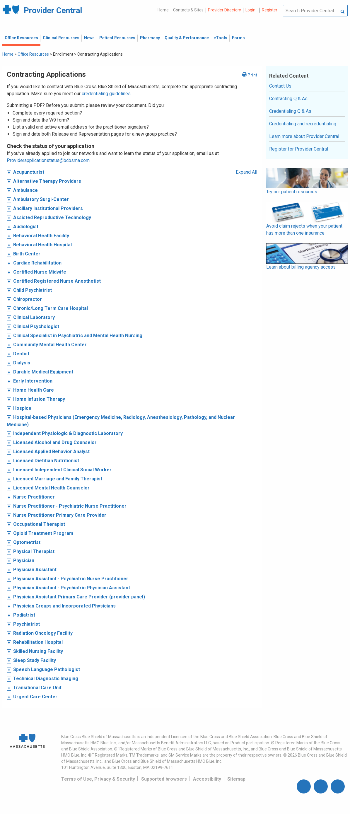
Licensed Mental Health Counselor (51, 488)
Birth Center (26, 254)
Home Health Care (33, 390)
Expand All (246, 172)
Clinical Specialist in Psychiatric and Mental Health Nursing (77, 335)
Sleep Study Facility (34, 660)
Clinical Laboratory (34, 317)
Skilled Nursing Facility (38, 651)
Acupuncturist (28, 172)
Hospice (22, 408)
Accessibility (207, 779)
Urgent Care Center (35, 696)
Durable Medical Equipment (43, 372)
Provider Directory (224, 10)
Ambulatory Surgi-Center (41, 199)
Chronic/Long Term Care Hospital (50, 308)
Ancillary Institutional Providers (48, 208)
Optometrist (26, 542)
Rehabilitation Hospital (38, 642)
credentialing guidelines (106, 93)
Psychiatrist (26, 624)
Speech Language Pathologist (46, 669)
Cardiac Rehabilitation (37, 263)
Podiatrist (24, 615)
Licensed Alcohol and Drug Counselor (55, 442)
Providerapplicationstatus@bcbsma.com (48, 160)
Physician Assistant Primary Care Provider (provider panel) (79, 597)
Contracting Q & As (288, 98)
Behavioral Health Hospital (42, 245)
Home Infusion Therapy (39, 399)
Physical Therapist (33, 551)
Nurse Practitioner (34, 497)
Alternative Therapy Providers (47, 181)
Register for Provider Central (298, 149)
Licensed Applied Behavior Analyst (51, 451)
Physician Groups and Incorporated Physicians (64, 606)
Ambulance (25, 190)
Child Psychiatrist (32, 290)
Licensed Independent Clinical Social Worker (62, 469)
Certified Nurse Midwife (39, 272)
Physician (23, 560)
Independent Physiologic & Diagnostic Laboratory (68, 433)
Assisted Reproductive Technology (52, 217)
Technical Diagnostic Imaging (45, 678)
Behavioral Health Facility (41, 235)
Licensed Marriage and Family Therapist (57, 479)
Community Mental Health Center (50, 344)
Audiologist (25, 226)
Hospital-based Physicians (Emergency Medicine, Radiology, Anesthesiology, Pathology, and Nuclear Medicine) (121, 420)
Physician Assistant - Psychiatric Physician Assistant (71, 588)
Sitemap (236, 779)
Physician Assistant (35, 569)
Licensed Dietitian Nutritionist (46, 460)
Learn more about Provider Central (304, 136)
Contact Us (280, 86)
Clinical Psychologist (36, 326)
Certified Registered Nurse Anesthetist (57, 281)
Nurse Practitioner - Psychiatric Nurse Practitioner (70, 506)
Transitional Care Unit (37, 687)
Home (163, 10)
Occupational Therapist (39, 524)
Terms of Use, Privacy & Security (98, 779)
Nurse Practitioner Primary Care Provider (59, 515)
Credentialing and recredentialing (302, 124)
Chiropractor (27, 299)
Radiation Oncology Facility (43, 633)
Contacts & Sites (188, 10)
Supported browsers (164, 779)
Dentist (21, 353)
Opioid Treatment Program (43, 533)
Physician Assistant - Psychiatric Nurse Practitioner (70, 578)
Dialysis (21, 363)
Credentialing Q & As (290, 111)
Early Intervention (32, 381)
